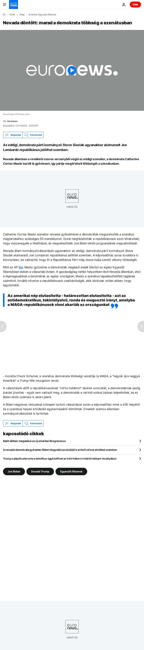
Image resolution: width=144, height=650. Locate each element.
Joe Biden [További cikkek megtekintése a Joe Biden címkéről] (14, 471)
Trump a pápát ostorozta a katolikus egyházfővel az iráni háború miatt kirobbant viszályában (60, 458)
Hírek (12, 14)
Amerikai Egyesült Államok (42, 14)
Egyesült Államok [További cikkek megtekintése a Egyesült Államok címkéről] (71, 471)
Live (135, 4)
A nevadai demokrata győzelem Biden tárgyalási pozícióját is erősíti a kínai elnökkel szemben (60, 449)
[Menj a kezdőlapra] (13, 4)
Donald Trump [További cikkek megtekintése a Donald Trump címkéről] (40, 471)
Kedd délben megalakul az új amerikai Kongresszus (34, 441)
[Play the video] (72, 70)
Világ (21, 14)
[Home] (4, 14)
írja (21, 267)
